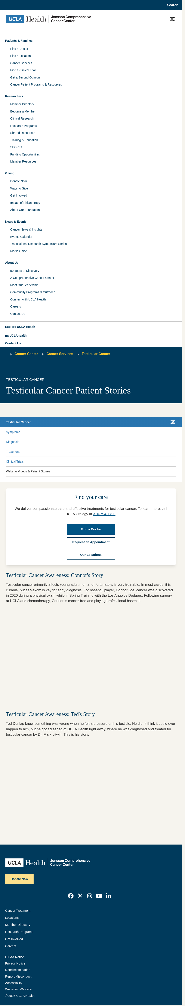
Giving (10, 173)
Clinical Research (22, 118)
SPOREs (16, 147)
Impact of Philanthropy (25, 202)
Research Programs (23, 125)
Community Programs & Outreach (32, 292)
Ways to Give (19, 188)
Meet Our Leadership (24, 285)
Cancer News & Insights (26, 229)
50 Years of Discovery (24, 270)
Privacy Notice (15, 963)
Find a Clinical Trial (23, 70)
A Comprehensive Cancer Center (32, 278)
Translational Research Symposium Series (38, 244)
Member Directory (22, 104)
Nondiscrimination (17, 970)
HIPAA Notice (14, 957)
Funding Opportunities (25, 154)
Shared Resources (22, 133)
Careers (15, 306)
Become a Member (23, 111)
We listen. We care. (18, 989)
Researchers (14, 96)
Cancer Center (26, 354)
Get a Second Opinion (25, 77)
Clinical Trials (15, 461)
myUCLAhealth (16, 335)
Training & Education (24, 140)
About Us (11, 262)
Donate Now (18, 181)
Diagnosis (12, 442)
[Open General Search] (171, 5)
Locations (12, 917)
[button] (91, 327)
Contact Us (17, 313)
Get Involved (18, 195)
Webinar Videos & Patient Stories (28, 471)
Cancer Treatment (17, 910)
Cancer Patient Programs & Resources (36, 84)
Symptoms (13, 432)
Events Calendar (21, 236)
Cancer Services (21, 63)
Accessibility (13, 983)
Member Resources (23, 161)
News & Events (16, 221)
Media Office (18, 251)
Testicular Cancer (96, 354)
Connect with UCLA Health (28, 299)
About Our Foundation (25, 210)
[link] (70, 895)
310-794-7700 (104, 514)
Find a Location (20, 56)
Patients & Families (19, 40)
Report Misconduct (18, 976)
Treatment (12, 451)
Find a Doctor (19, 48)
